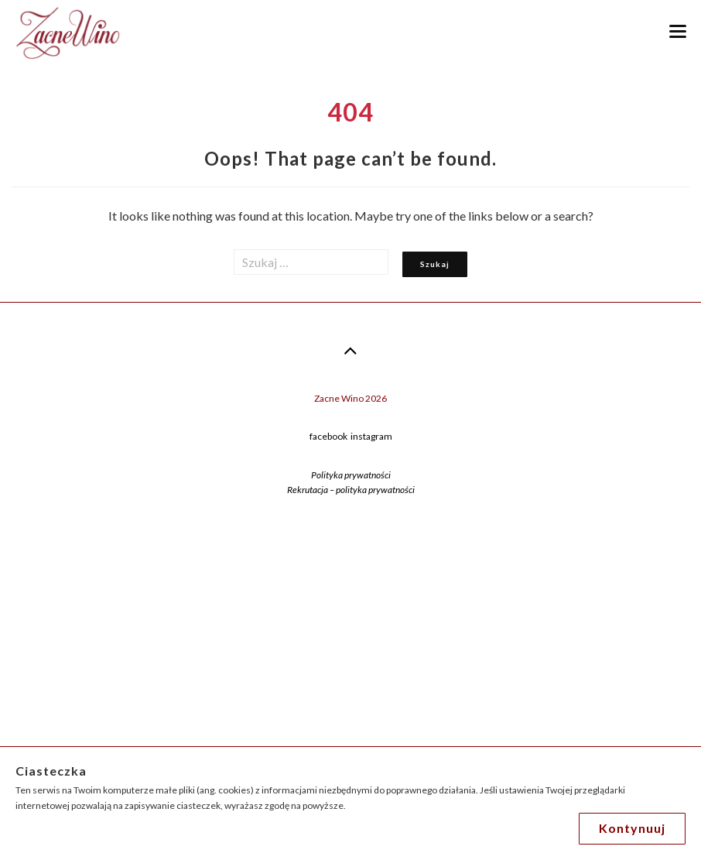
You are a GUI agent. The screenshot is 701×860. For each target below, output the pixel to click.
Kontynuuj (632, 828)
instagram (371, 436)
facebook (328, 436)
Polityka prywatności (351, 475)
